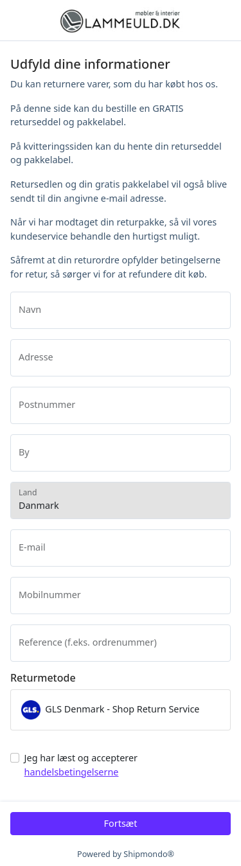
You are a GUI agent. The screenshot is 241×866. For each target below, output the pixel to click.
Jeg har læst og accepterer (81, 765)
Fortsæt (121, 823)
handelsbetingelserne (71, 772)
